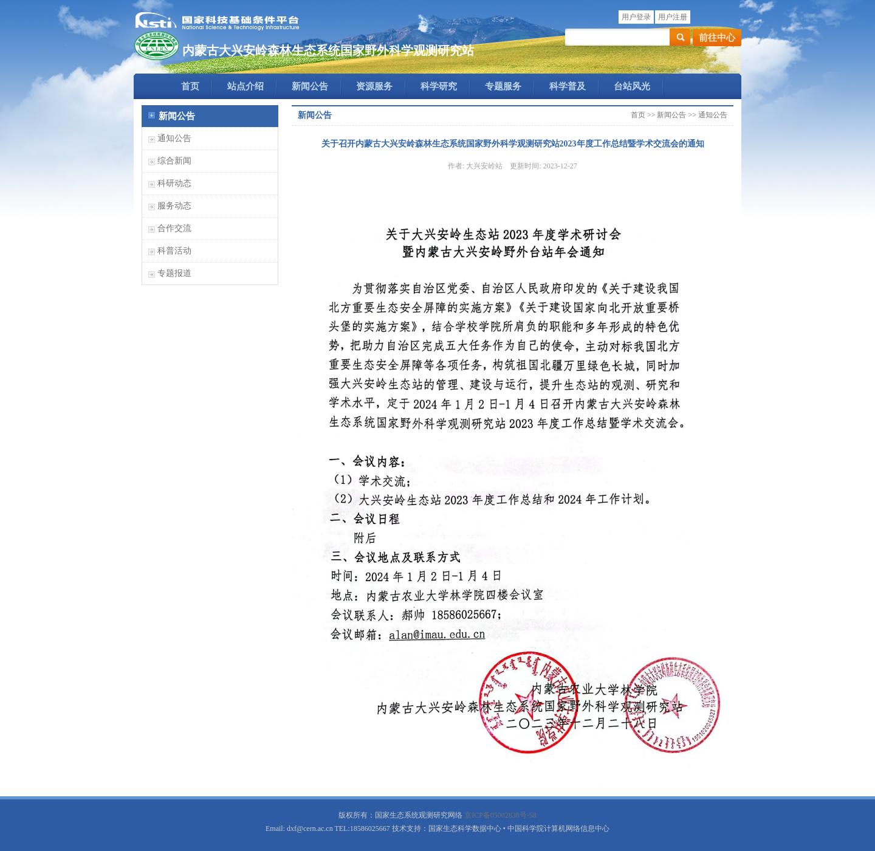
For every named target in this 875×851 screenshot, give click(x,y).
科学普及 (567, 86)
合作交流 (174, 228)
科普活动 (174, 250)
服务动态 (174, 205)
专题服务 (503, 86)
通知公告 (174, 138)
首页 (190, 86)
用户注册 (672, 17)
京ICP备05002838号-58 (500, 815)
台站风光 (632, 86)
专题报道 (174, 273)
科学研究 (438, 86)
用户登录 (636, 17)
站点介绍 (245, 86)
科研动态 (174, 183)
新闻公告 (310, 86)
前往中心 (717, 38)
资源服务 (374, 86)
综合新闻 (174, 160)
